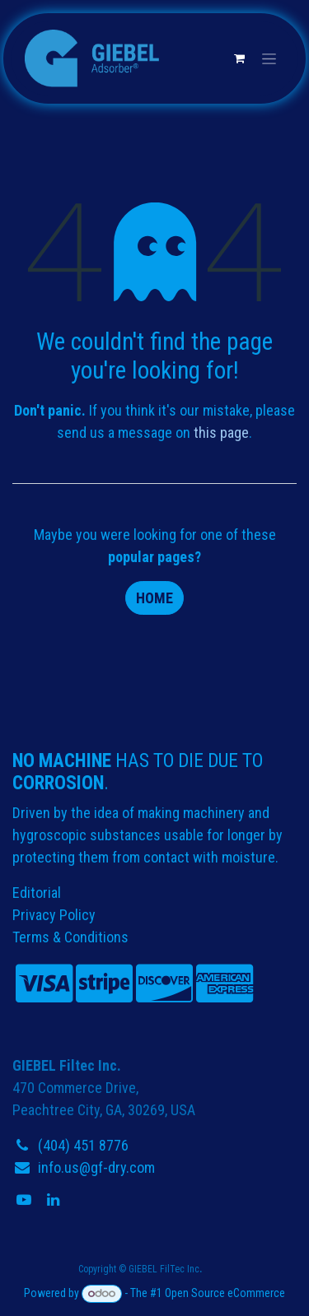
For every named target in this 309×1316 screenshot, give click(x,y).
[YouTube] (25, 1200)
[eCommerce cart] (239, 58)
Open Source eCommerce (225, 1293)
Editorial (36, 892)
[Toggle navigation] (269, 58)
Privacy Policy (54, 914)
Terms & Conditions (70, 937)
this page (221, 432)
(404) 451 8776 (83, 1145)
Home (154, 598)
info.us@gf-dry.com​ (96, 1167)
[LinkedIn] (54, 1200)
